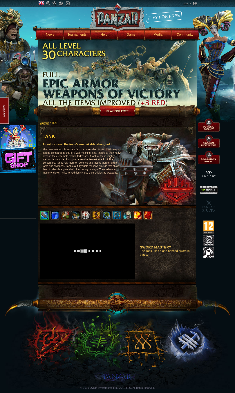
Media (157, 34)
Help (104, 34)
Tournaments (76, 34)
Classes (44, 122)
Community (185, 34)
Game (130, 34)
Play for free (163, 16)
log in (187, 3)
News (50, 34)
